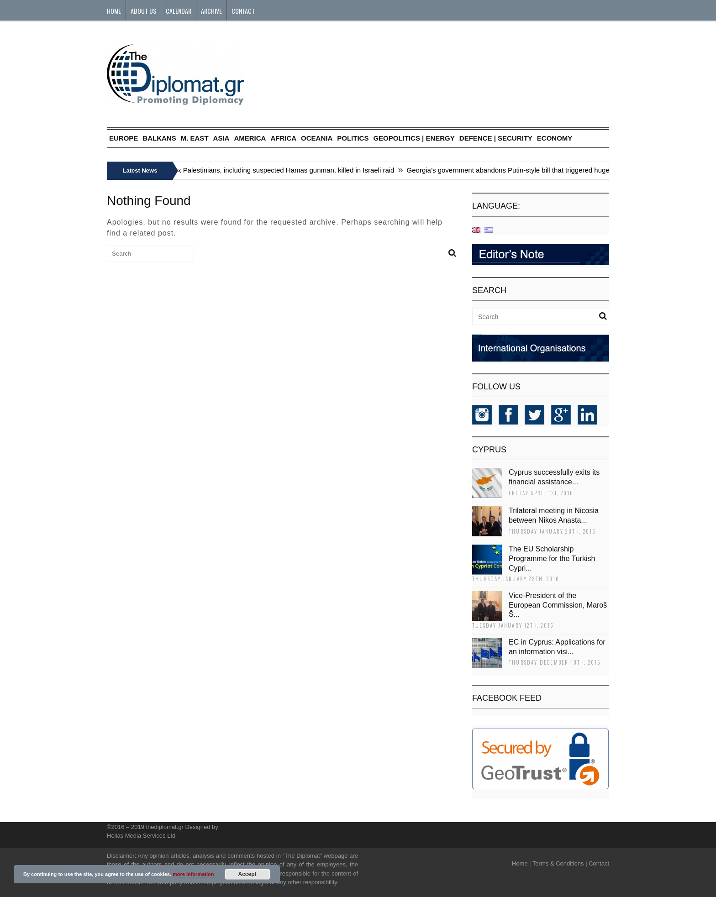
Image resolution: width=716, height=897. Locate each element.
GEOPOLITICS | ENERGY (413, 138)
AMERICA (250, 138)
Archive (211, 11)
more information (193, 874)
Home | (521, 863)
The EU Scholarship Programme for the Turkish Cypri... (552, 558)
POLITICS (353, 138)
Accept (247, 874)
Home (114, 11)
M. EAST (195, 138)
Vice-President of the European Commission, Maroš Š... (558, 605)
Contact (243, 11)
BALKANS (159, 138)
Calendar (178, 11)
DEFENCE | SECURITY (495, 138)
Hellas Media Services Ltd (141, 835)
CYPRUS (489, 449)
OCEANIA (316, 138)
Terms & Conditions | (559, 863)
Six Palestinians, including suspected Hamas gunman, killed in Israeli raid (284, 170)
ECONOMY (555, 138)
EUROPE (123, 138)
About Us (143, 11)
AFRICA (283, 138)
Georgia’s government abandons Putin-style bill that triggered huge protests (522, 170)
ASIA (221, 138)
